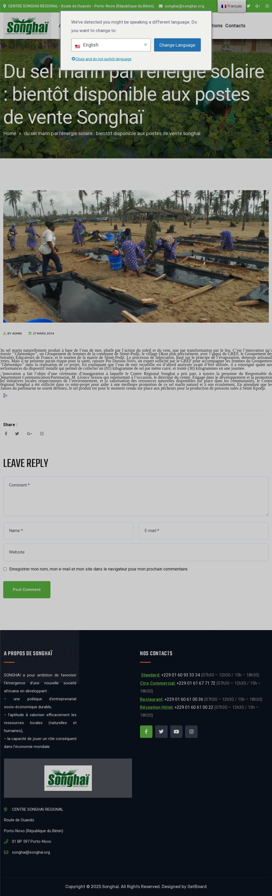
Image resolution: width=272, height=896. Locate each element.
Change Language (177, 44)
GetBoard (197, 886)
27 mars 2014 (43, 333)
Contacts (235, 25)
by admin (14, 333)
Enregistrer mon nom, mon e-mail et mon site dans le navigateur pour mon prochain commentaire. (98, 569)
